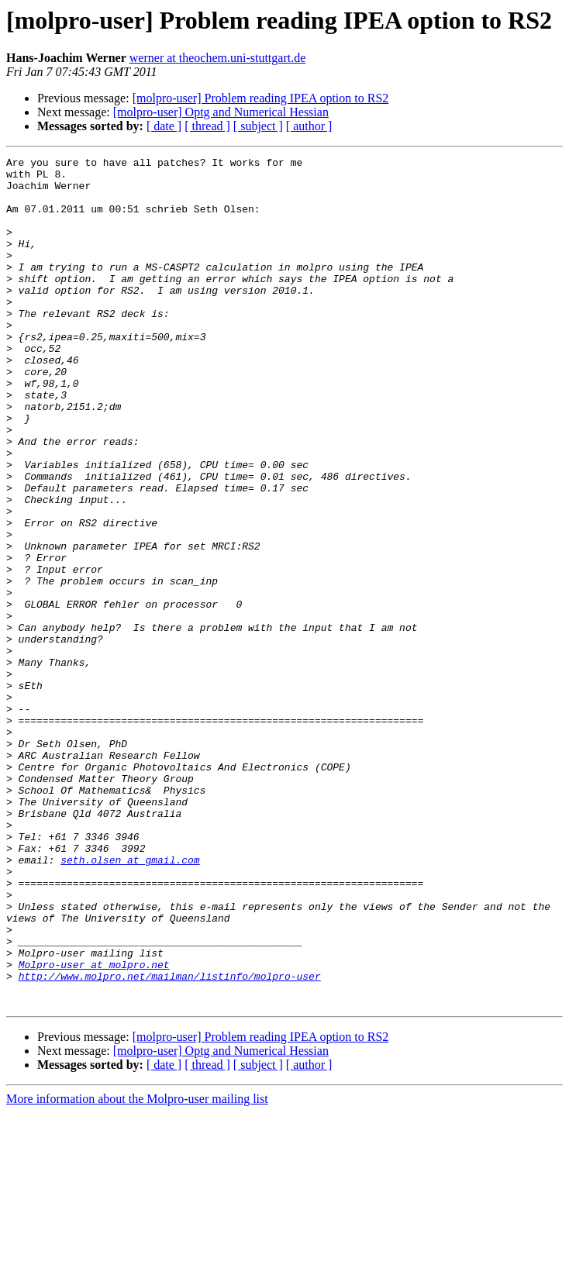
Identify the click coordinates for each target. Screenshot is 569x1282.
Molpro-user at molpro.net (94, 1127)
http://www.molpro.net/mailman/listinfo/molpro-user (170, 1141)
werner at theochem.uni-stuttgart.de (217, 57)
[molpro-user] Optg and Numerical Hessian (221, 112)
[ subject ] (258, 126)
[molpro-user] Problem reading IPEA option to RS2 (261, 98)
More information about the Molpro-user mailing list (137, 1268)
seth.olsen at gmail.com (129, 1001)
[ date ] (164, 126)
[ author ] (309, 126)
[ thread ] (207, 126)
